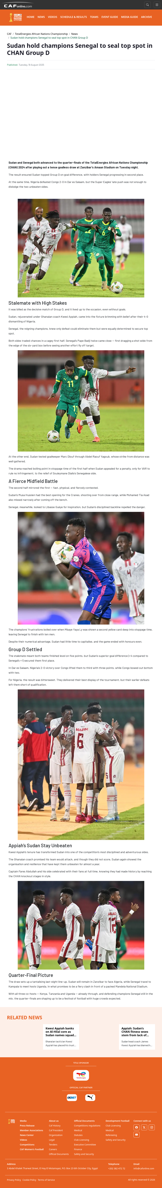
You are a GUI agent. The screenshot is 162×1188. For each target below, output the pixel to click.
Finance (78, 1149)
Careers (53, 1149)
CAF (9, 34)
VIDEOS (52, 17)
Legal (52, 1139)
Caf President (56, 1130)
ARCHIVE (146, 17)
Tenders (53, 1144)
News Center (27, 1135)
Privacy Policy (14, 1179)
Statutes (78, 1135)
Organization (56, 1135)
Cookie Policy (29, 1179)
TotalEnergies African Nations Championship (41, 34)
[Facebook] (137, 1127)
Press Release (27, 1125)
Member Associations (31, 1130)
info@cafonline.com (144, 1168)
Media (23, 1120)
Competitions (27, 1144)
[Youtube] (137, 1135)
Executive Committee (85, 1144)
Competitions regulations (87, 1125)
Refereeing (111, 1135)
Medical (78, 1130)
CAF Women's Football (32, 1149)
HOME (30, 17)
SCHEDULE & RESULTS (73, 17)
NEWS (41, 17)
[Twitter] (144, 1127)
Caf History (54, 1125)
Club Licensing (81, 1139)
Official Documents (59, 1154)
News (74, 34)
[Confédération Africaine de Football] (18, 4)
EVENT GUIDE (110, 17)
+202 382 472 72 (116, 1168)
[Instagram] (152, 1127)
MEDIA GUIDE (129, 17)
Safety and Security (84, 1154)
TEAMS (94, 17)
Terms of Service (46, 1179)
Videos (23, 1139)
